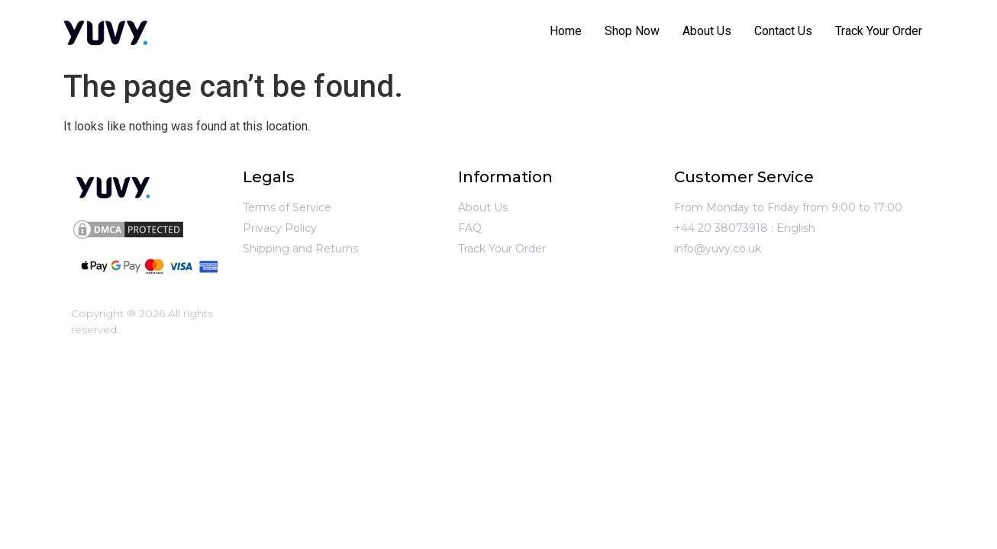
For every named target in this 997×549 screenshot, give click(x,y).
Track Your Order (878, 31)
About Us (706, 31)
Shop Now (632, 31)
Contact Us (783, 31)
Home (566, 31)
